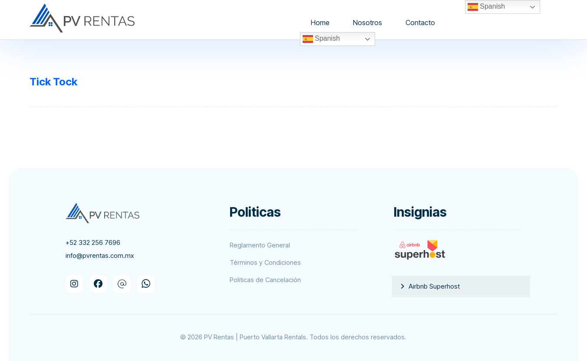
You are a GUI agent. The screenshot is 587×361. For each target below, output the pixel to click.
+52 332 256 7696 (93, 242)
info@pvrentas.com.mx (100, 255)
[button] (74, 284)
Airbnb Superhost (434, 286)
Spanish (321, 39)
